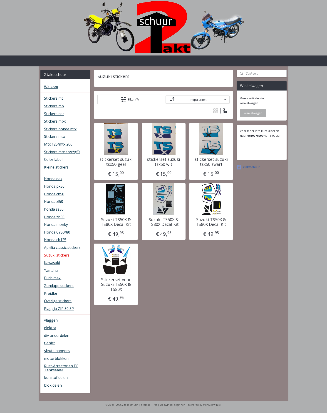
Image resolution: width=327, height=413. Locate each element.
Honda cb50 (54, 193)
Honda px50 (54, 186)
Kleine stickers (56, 167)
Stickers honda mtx (60, 128)
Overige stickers (58, 300)
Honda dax (53, 178)
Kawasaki (52, 262)
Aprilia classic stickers (62, 247)
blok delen (53, 385)
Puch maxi (52, 277)
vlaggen (51, 320)
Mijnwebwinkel (212, 404)
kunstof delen (56, 377)
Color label (53, 159)
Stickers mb (54, 105)
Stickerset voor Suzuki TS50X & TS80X (116, 284)
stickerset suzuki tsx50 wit (163, 162)
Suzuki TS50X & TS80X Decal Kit (116, 222)
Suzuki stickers (56, 255)
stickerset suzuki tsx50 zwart (211, 162)
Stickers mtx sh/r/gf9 (62, 151)
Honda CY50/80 (57, 232)
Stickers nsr (54, 113)
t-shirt (49, 342)
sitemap (146, 404)
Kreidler (50, 293)
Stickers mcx (54, 136)
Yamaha (51, 270)
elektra (50, 327)
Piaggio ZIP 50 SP (59, 308)
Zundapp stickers (59, 285)
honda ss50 (54, 209)
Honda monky (56, 224)
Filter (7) (130, 99)
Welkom (51, 86)
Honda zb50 (54, 216)
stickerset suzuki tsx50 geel (115, 162)
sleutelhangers (57, 350)
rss (155, 404)
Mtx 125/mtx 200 (58, 144)
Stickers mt (53, 98)
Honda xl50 (53, 201)
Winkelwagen (253, 113)
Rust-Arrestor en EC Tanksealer (61, 368)
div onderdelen (56, 335)
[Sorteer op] (197, 99)
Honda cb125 (55, 239)
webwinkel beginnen (172, 404)
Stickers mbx (55, 121)
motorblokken (56, 358)
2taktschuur (248, 167)
